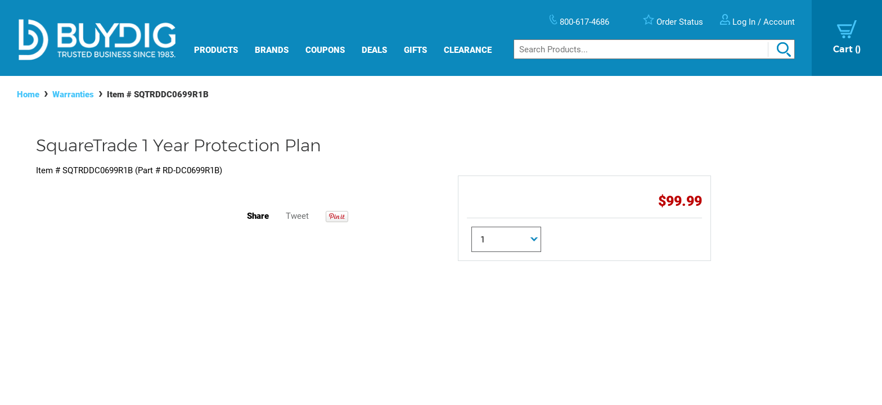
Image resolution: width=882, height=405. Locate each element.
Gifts (415, 50)
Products (216, 50)
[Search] (654, 49)
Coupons (325, 50)
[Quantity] (506, 239)
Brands (272, 50)
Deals (374, 50)
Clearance (468, 50)
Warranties (73, 94)
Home (28, 94)
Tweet (297, 216)
